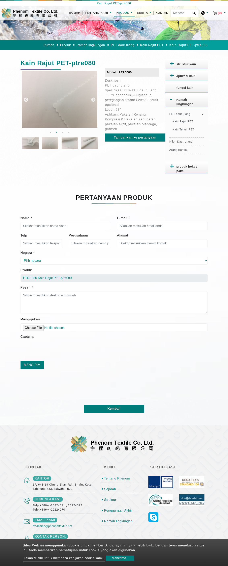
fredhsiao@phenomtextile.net (52, 526)
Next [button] (93, 99)
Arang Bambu (178, 149)
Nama (26, 218)
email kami (45, 520)
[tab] (186, 64)
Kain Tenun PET (183, 129)
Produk (65, 45)
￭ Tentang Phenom (115, 478)
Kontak (162, 12)
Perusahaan (78, 235)
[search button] (193, 14)
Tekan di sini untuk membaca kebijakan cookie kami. (64, 558)
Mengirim (32, 365)
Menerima (119, 558)
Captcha (27, 336)
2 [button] (57, 132)
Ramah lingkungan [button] (185, 102)
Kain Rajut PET (152, 45)
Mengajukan (30, 319)
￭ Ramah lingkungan (117, 521)
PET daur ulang (122, 45)
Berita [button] (143, 12)
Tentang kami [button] (97, 12)
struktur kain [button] (186, 64)
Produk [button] (123, 12)
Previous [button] (26, 99)
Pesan (27, 287)
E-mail (123, 218)
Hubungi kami (48, 499)
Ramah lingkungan (90, 45)
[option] (60, 99)
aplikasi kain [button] (186, 76)
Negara (28, 252)
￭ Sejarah (108, 489)
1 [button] (51, 132)
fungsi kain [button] (185, 87)
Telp (24, 235)
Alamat (122, 235)
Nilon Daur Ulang (181, 141)
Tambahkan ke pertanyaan (135, 137)
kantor (42, 478)
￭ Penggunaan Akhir (116, 510)
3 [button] (63, 132)
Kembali (114, 408)
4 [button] (69, 132)
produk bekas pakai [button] (186, 169)
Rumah (76, 12)
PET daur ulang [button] (179, 114)
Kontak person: (50, 536)
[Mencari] (184, 13)
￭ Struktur (108, 499)
